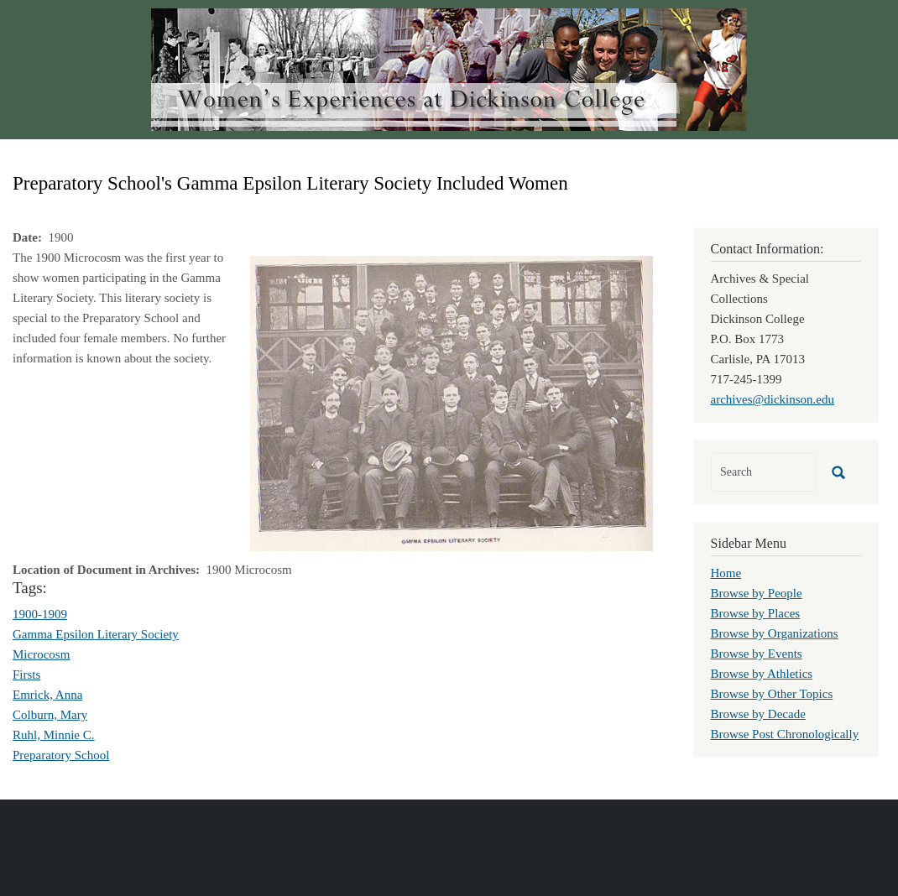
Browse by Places (756, 613)
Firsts (26, 674)
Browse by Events (756, 653)
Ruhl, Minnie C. (54, 735)
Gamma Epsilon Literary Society (96, 634)
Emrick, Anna (47, 694)
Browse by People (756, 593)
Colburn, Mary (50, 714)
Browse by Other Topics (772, 694)
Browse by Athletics (762, 673)
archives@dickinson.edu (773, 399)
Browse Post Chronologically (785, 734)
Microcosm (41, 654)
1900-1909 (40, 614)
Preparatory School (61, 755)
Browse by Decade (758, 714)
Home (726, 573)
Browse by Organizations (774, 633)
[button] (451, 402)
